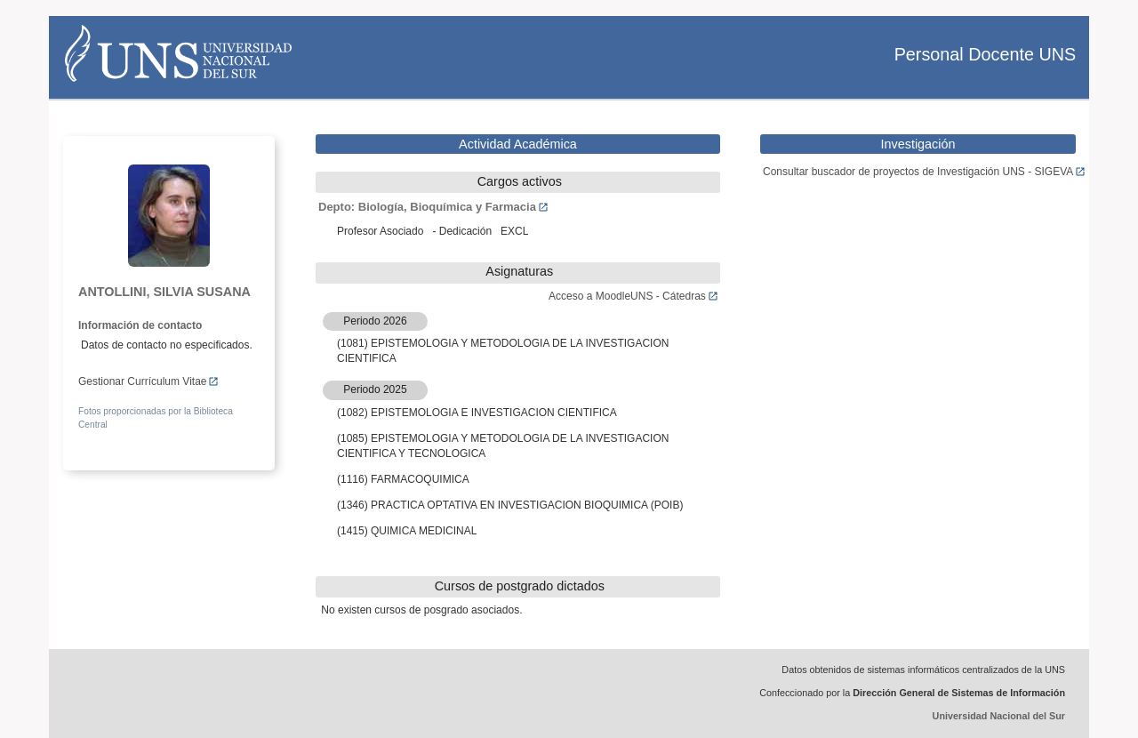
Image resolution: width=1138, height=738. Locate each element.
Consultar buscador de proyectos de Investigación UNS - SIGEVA (924, 171)
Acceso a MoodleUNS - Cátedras (633, 296)
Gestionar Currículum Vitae (148, 381)
